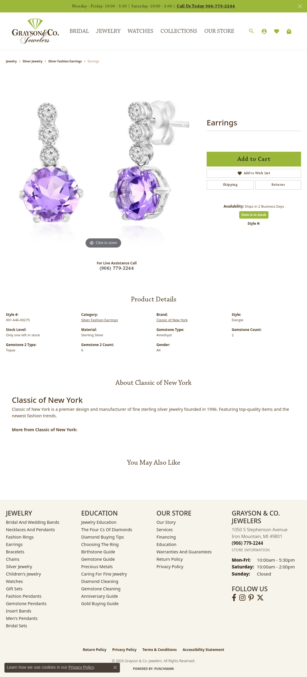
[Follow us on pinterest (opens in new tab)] (251, 597)
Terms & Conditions (159, 649)
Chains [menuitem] (13, 559)
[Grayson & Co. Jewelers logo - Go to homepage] (31, 31)
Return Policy (170, 559)
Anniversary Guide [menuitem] (99, 596)
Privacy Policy (170, 566)
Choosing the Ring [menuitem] (100, 544)
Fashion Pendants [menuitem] (23, 596)
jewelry (11, 61)
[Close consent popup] (115, 667)
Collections (178, 31)
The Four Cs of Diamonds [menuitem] (106, 529)
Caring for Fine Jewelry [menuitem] (104, 574)
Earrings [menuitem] (14, 544)
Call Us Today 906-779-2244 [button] (206, 6)
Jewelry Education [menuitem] (98, 522)
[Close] (299, 6)
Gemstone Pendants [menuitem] (26, 603)
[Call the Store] (247, 543)
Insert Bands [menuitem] (18, 611)
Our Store (219, 31)
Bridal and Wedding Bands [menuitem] (32, 522)
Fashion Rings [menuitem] (20, 537)
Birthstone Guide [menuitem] (98, 552)
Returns (278, 184)
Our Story (166, 522)
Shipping (230, 184)
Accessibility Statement (203, 649)
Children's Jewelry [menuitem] (23, 574)
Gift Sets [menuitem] (14, 589)
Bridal (79, 31)
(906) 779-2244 (116, 268)
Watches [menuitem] (14, 581)
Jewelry (108, 31)
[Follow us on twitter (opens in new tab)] (260, 597)
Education (166, 544)
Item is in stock (254, 214)
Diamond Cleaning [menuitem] (99, 581)
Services (165, 529)
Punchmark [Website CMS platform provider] (164, 669)
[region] (103, 161)
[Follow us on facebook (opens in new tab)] (234, 597)
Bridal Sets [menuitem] (16, 625)
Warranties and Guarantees (184, 552)
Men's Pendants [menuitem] (22, 618)
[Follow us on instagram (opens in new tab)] (242, 597)
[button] (251, 31)
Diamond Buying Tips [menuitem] (102, 537)
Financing (166, 537)
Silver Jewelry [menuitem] (19, 566)
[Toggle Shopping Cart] (289, 31)
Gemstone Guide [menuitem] (98, 559)
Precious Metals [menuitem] (96, 566)
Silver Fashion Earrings (65, 61)
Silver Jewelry (33, 61)
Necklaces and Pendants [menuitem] (30, 529)
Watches (140, 31)
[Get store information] (251, 549)
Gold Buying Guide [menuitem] (99, 603)
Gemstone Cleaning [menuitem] (100, 589)
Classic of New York (172, 320)
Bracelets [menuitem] (15, 552)
